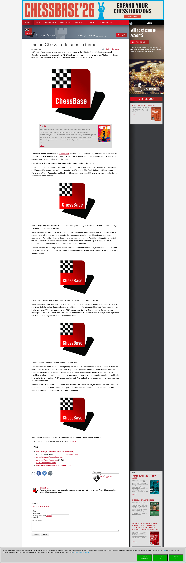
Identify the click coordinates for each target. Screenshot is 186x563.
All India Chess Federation (47, 460)
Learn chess (106, 23)
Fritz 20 (43, 126)
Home (38, 23)
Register (49, 516)
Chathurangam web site (69, 454)
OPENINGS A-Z (50, 23)
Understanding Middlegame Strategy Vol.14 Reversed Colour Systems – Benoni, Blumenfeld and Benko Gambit (145, 526)
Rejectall (160, 557)
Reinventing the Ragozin (143, 105)
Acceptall (176, 557)
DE (97, 36)
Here (164, 550)
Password (36, 513)
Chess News (46, 35)
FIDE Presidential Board (46, 463)
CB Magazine (65, 23)
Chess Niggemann (106, 477)
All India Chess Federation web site (50, 457)
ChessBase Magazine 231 (143, 500)
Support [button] (91, 23)
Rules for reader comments (40, 506)
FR (105, 36)
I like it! (107, 49)
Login (149, 23)
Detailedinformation (144, 557)
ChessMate (64, 154)
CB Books (79, 23)
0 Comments (115, 49)
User (35, 511)
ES (102, 36)
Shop (27, 23)
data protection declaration (81, 552)
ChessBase (45, 488)
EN (100, 36)
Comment (35, 517)
